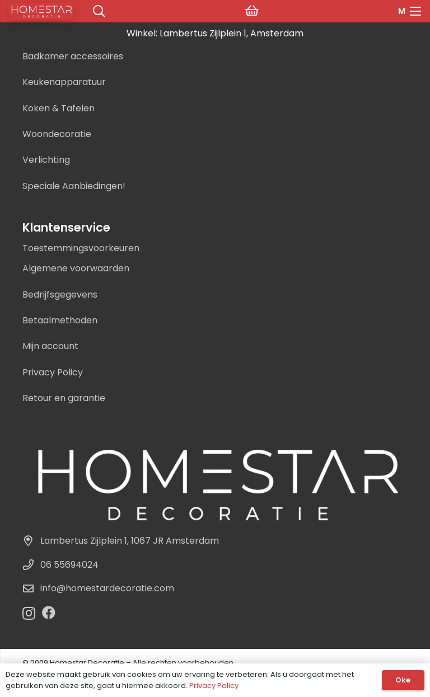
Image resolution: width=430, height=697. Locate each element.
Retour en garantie (63, 398)
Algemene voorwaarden (75, 268)
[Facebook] (48, 612)
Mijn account (50, 346)
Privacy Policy (52, 372)
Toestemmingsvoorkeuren (80, 248)
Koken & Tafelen (58, 108)
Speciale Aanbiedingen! (73, 186)
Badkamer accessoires (72, 56)
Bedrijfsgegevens (59, 294)
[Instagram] (28, 613)
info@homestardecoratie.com (107, 588)
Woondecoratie (56, 134)
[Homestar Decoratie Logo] (215, 482)
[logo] (41, 11)
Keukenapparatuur (64, 82)
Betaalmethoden (59, 320)
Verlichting (46, 159)
